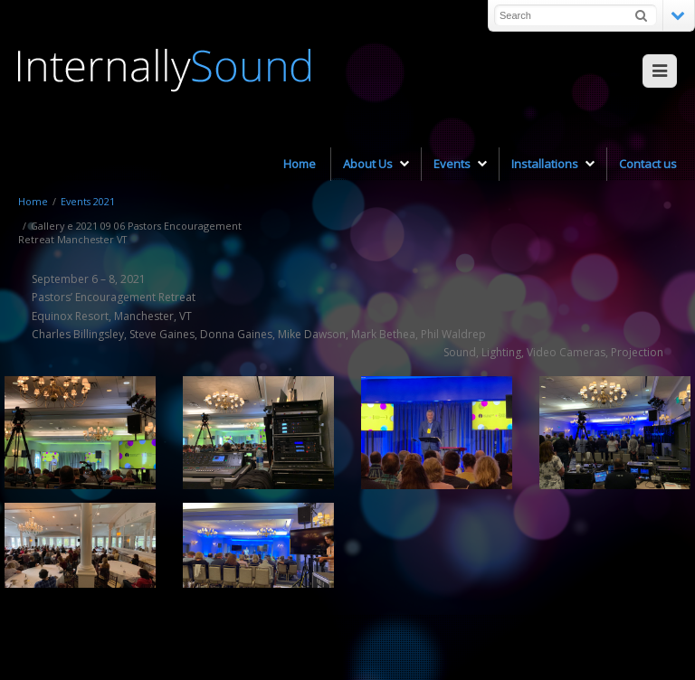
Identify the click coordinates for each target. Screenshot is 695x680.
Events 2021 (88, 201)
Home (33, 201)
